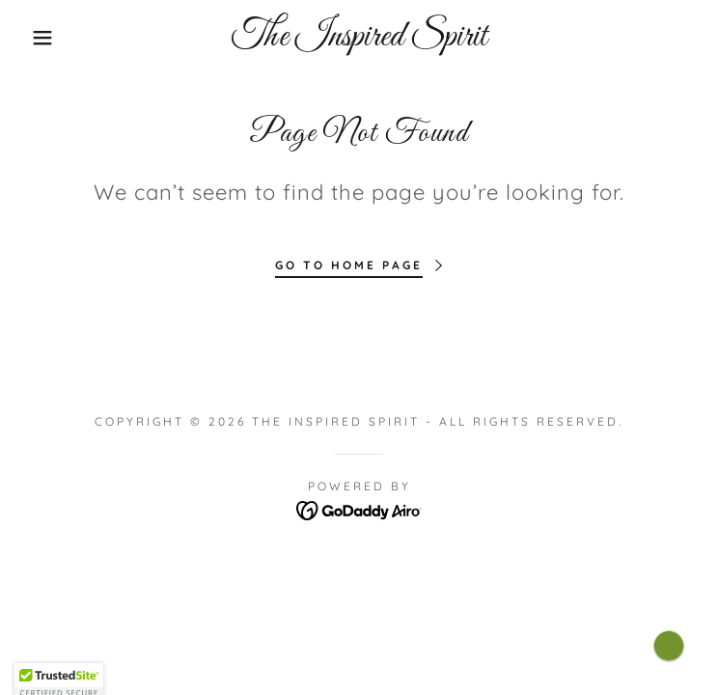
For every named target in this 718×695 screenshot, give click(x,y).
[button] (46, 37)
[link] (359, 37)
